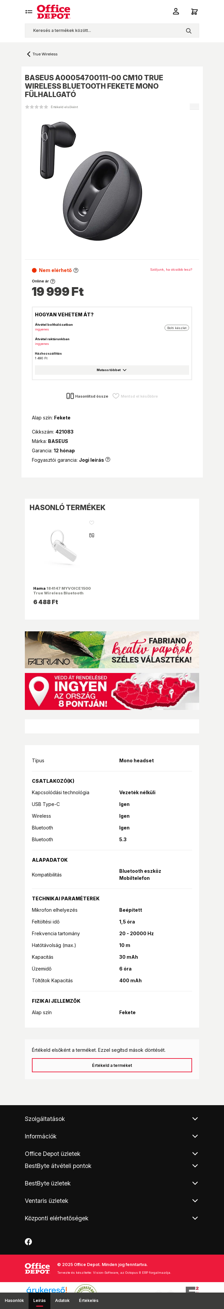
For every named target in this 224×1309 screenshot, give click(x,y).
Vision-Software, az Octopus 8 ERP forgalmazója (131, 1272)
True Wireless (45, 54)
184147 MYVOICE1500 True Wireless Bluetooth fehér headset (62, 593)
